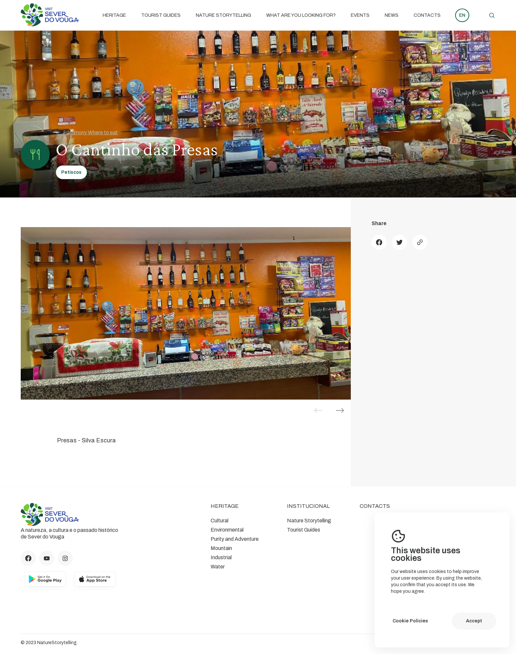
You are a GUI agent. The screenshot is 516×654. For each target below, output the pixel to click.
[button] (340, 410)
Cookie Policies (410, 620)
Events (360, 15)
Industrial (221, 557)
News (392, 15)
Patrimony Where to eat (87, 132)
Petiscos (71, 172)
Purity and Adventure (235, 539)
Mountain (221, 548)
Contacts (427, 15)
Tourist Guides (161, 15)
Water (218, 566)
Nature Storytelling (223, 15)
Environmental (227, 530)
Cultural (219, 520)
